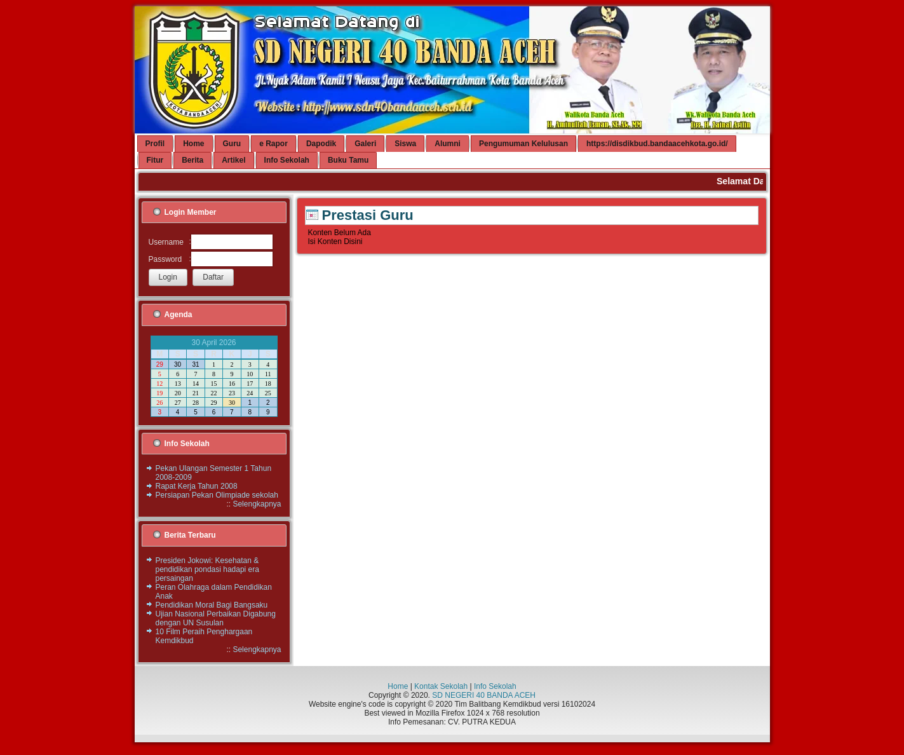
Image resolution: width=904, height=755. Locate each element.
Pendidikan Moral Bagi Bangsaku (212, 605)
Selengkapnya (257, 504)
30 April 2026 (213, 342)
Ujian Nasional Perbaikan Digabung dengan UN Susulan (216, 618)
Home (398, 686)
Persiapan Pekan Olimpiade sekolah (217, 495)
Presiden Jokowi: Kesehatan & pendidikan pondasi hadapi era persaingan (207, 569)
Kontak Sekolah (441, 686)
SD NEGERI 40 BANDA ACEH (484, 695)
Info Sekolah (495, 686)
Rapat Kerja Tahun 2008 (197, 486)
